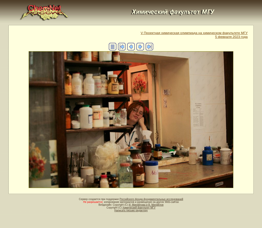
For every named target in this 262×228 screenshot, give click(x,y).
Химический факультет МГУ (138, 207)
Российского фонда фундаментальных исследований (151, 199)
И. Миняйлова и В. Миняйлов (146, 204)
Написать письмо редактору (131, 210)
